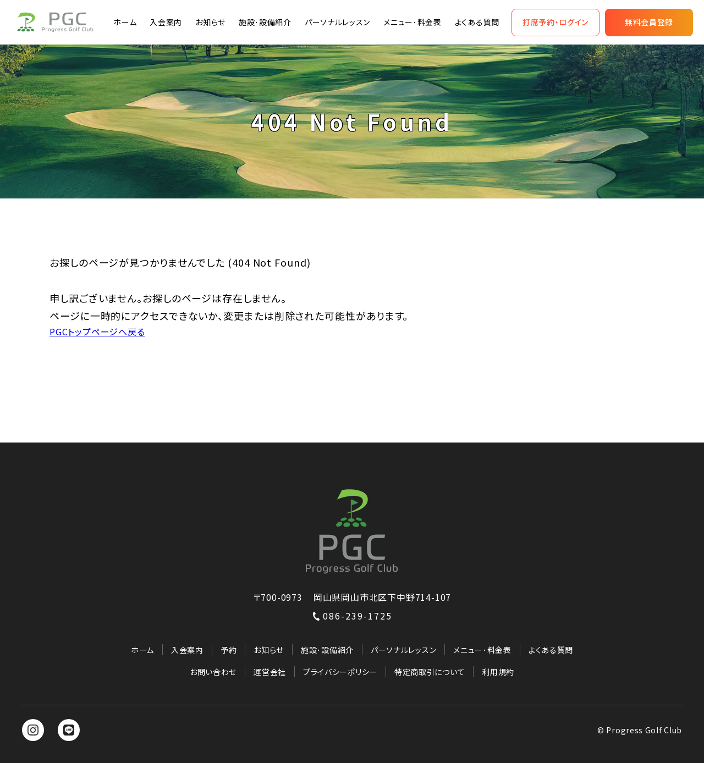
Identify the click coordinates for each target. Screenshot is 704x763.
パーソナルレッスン (337, 22)
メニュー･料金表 (412, 22)
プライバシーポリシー (340, 672)
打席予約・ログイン (555, 21)
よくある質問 (477, 22)
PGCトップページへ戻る (97, 331)
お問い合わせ (213, 672)
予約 (229, 650)
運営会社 (270, 672)
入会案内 (166, 22)
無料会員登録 (649, 21)
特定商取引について (429, 672)
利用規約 (498, 672)
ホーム (124, 22)
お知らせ (210, 22)
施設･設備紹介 (265, 22)
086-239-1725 (352, 615)
